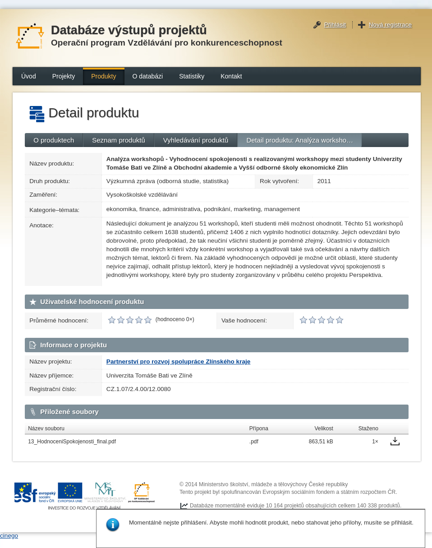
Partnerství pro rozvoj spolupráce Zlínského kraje (178, 361)
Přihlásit (335, 24)
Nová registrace (390, 24)
